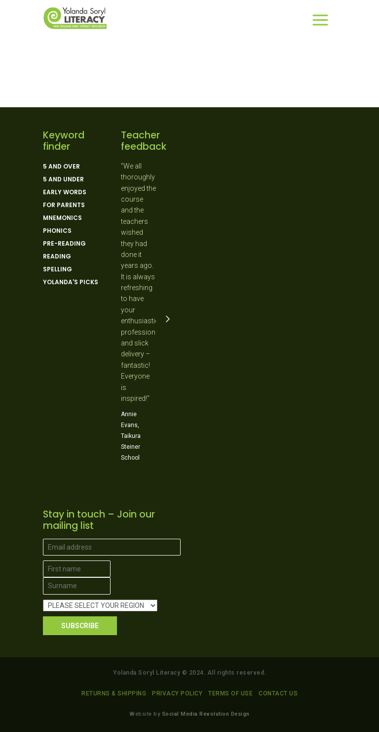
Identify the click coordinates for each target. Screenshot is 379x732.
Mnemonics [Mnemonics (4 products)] (62, 217)
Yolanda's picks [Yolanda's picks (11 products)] (70, 282)
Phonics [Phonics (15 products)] (57, 230)
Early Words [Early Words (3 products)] (64, 192)
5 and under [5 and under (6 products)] (63, 179)
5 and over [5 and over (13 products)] (61, 166)
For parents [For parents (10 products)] (64, 205)
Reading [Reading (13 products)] (57, 256)
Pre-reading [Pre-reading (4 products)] (64, 243)
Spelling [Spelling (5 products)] (57, 269)
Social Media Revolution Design (206, 714)
